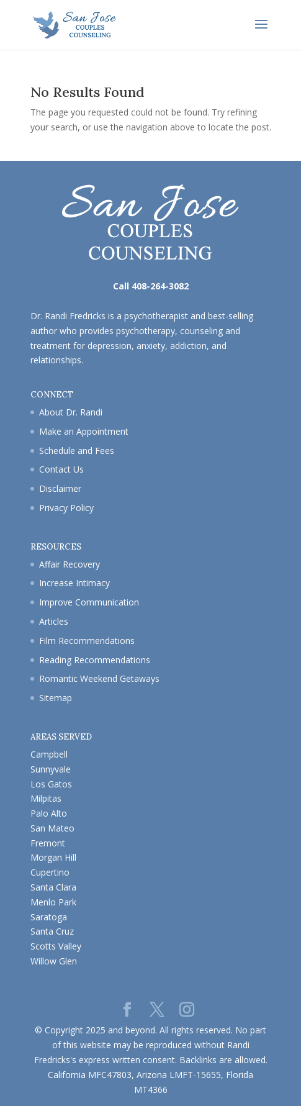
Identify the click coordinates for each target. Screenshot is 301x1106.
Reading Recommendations (94, 660)
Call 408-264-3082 (151, 286)
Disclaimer (60, 488)
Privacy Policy (66, 508)
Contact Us (61, 469)
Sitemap (55, 698)
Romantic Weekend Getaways (99, 678)
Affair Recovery (69, 564)
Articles (53, 621)
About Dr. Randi (70, 412)
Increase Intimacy (74, 583)
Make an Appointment (83, 431)
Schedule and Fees (76, 450)
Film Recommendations (87, 640)
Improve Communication (89, 602)
